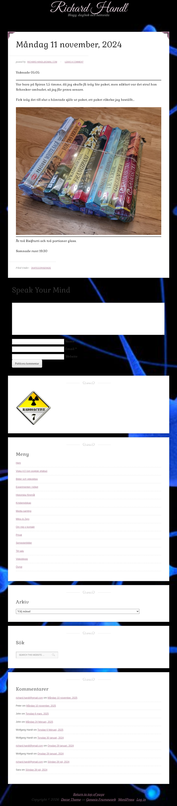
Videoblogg (22, 559)
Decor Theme (71, 799)
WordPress (126, 799)
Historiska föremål (25, 495)
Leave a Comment (74, 62)
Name (69, 341)
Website (71, 356)
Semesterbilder (24, 543)
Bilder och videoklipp (27, 479)
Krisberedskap (23, 503)
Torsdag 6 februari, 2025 (50, 729)
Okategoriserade (41, 268)
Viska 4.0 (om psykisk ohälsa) (32, 471)
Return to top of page (88, 794)
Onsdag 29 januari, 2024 (61, 745)
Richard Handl (88, 8)
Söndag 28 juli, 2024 (58, 761)
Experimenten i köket (27, 487)
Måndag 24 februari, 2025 (39, 721)
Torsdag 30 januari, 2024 (50, 737)
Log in (141, 799)
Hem (18, 463)
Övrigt (19, 567)
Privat (19, 535)
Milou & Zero (22, 519)
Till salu (20, 551)
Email (69, 349)
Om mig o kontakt (25, 527)
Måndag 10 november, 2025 (62, 697)
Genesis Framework (101, 799)
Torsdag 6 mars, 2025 (37, 713)
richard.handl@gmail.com (42, 62)
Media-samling (23, 511)
